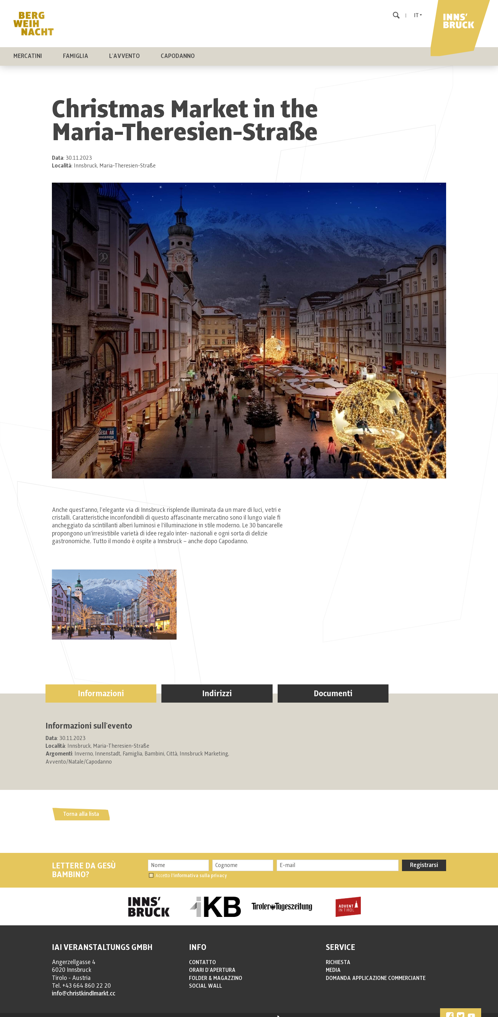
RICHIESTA (338, 956)
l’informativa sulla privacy (199, 868)
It (416, 15)
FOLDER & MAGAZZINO (215, 971)
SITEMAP (185, 1012)
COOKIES (166, 1012)
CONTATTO (202, 956)
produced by (260, 1013)
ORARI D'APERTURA (212, 963)
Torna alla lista (81, 807)
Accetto (191, 868)
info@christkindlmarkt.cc (83, 987)
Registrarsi (424, 858)
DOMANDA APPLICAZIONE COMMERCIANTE (376, 971)
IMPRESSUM (122, 1012)
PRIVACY (145, 1012)
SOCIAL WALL (205, 979)
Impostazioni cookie (216, 1012)
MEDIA (333, 963)
